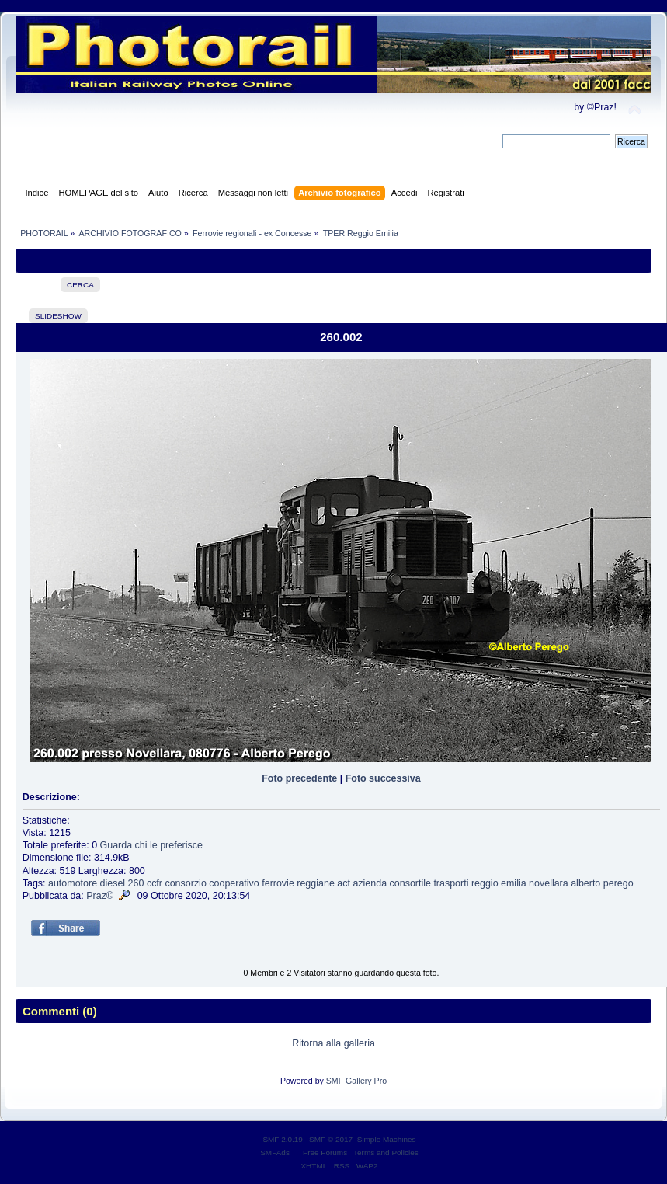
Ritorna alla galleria (333, 1043)
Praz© (99, 895)
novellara (548, 883)
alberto (585, 883)
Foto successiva (383, 778)
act (343, 883)
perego (618, 883)
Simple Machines (386, 1139)
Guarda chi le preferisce (151, 845)
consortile (410, 883)
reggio (485, 883)
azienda (370, 883)
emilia (513, 883)
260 (136, 883)
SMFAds (275, 1152)
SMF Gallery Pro (356, 1080)
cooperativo (234, 883)
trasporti (450, 883)
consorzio (185, 883)
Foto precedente (299, 778)
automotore (72, 883)
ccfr (154, 883)
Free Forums (325, 1152)
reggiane (316, 883)
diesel (113, 883)
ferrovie (278, 883)
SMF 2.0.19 (282, 1139)
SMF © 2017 (331, 1139)
